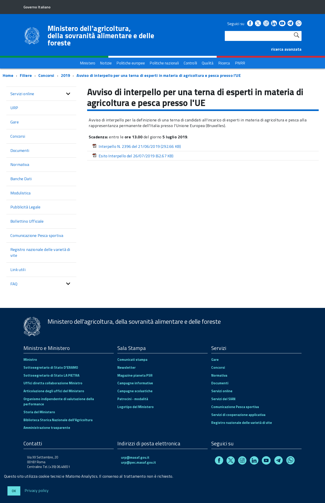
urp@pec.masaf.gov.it (138, 462)
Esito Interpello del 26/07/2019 (133, 156)
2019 (65, 75)
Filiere (26, 75)
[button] (68, 94)
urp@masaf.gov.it (135, 457)
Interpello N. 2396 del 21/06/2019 (136, 146)
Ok (14, 491)
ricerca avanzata (286, 49)
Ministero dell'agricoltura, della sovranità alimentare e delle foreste (101, 35)
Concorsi (46, 75)
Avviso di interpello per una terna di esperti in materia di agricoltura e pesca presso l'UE (159, 75)
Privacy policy (37, 490)
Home (8, 75)
